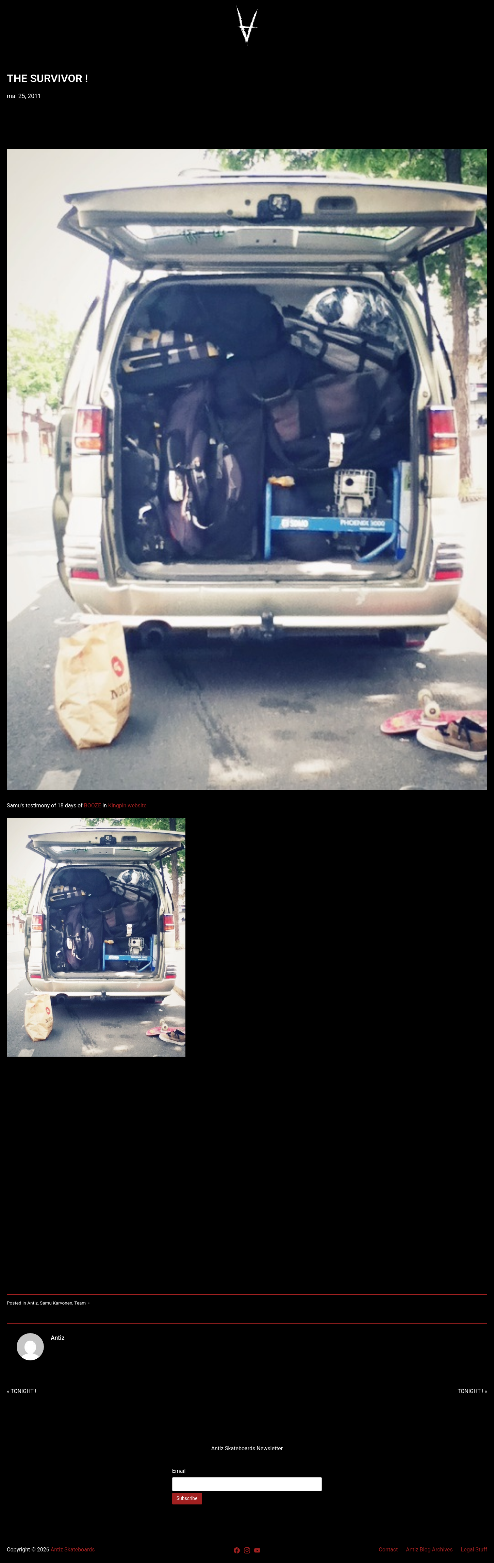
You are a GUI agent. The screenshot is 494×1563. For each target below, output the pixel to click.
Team (80, 1303)
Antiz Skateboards (73, 1549)
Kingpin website (128, 805)
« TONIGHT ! (21, 1391)
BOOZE (92, 805)
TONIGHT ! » (472, 1391)
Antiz (32, 1303)
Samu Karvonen (56, 1303)
